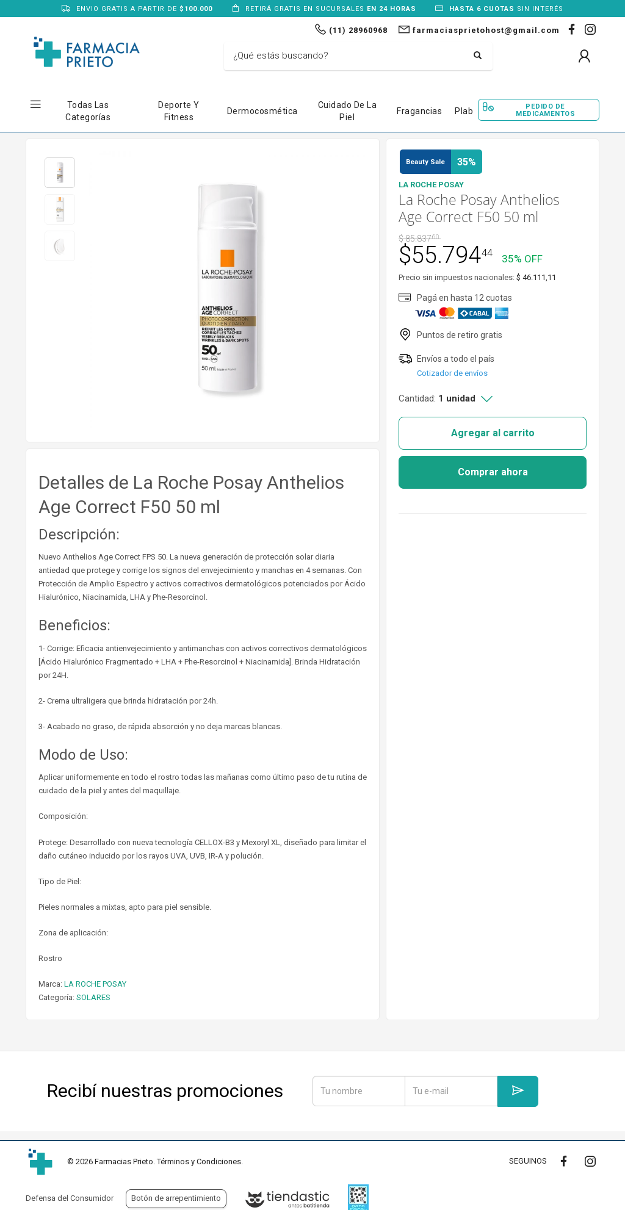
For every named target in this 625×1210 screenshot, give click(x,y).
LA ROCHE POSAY (95, 984)
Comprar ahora (493, 472)
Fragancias (419, 111)
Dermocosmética (262, 111)
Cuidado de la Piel (347, 111)
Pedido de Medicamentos (545, 110)
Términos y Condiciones (199, 1161)
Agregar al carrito (493, 433)
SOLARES (93, 997)
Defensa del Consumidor (70, 1198)
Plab (464, 111)
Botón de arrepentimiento (176, 1198)
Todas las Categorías (87, 111)
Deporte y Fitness (179, 111)
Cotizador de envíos (452, 373)
